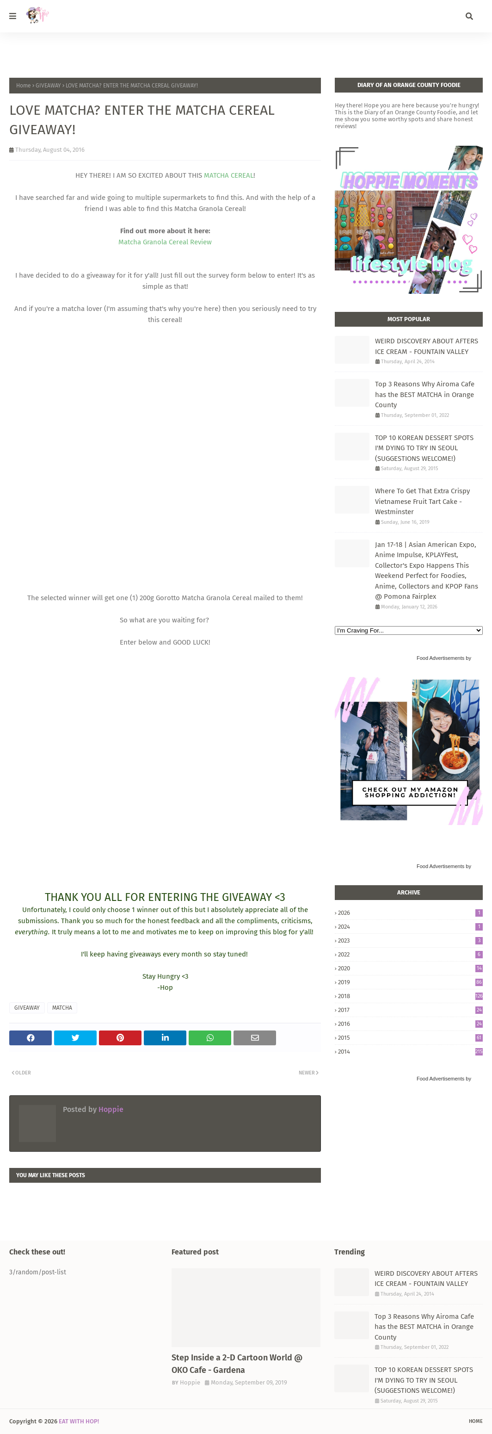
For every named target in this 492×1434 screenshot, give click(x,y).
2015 (410, 1037)
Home (23, 85)
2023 (410, 940)
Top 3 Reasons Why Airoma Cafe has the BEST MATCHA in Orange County (424, 394)
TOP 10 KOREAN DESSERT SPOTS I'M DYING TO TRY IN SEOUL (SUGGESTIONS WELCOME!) (424, 448)
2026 (410, 912)
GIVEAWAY (48, 85)
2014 (410, 1051)
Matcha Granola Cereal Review (165, 242)
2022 (410, 954)
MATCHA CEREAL (228, 175)
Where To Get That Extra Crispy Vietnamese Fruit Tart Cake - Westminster (422, 501)
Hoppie (110, 1109)
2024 (410, 926)
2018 (410, 996)
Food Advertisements (440, 658)
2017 (410, 1009)
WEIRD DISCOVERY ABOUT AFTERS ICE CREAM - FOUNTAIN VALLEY (426, 346)
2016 (410, 1023)
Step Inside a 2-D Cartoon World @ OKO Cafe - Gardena (237, 1364)
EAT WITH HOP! (79, 1421)
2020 (410, 968)
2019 (410, 982)
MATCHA (62, 1008)
